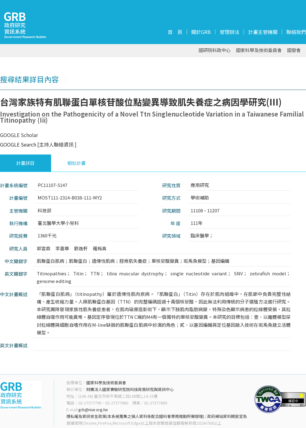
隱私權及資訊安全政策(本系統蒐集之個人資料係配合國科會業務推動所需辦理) (135, 416)
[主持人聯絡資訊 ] (56, 144)
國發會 (294, 50)
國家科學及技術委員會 (259, 50)
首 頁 (175, 31)
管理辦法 (229, 31)
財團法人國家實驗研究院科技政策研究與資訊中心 (130, 389)
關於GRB (201, 31)
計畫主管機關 (263, 31)
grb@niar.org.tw (93, 409)
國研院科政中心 (215, 50)
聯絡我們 (296, 31)
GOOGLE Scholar (19, 135)
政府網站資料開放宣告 (227, 416)
